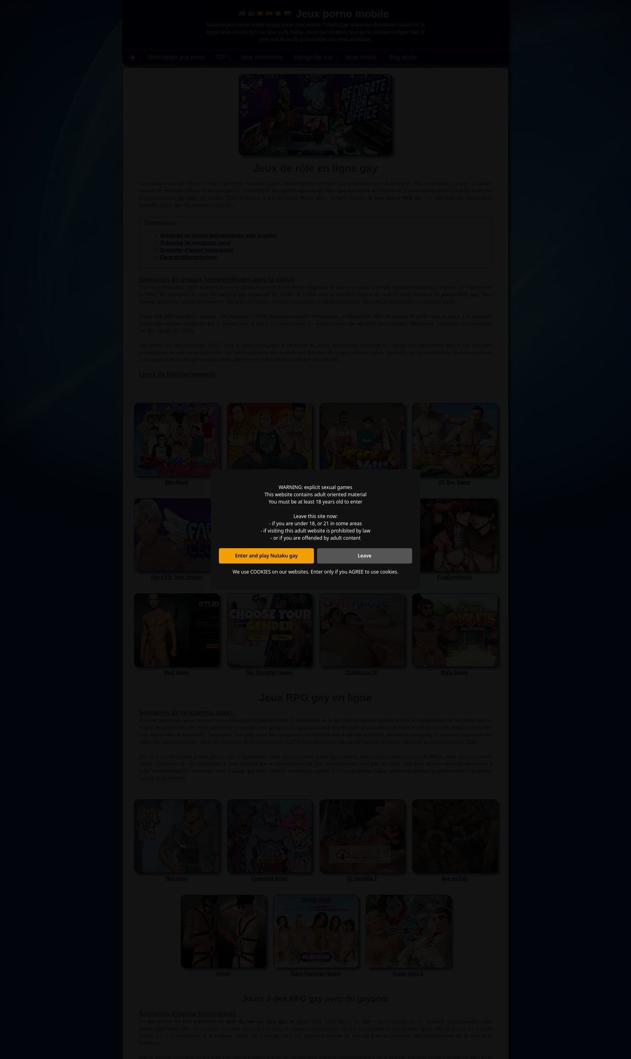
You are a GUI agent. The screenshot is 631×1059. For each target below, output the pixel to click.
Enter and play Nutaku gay (266, 555)
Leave (364, 555)
